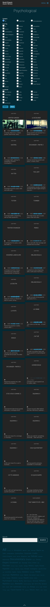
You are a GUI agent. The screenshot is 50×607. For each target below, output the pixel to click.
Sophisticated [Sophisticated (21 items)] (17, 587)
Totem (13, 200)
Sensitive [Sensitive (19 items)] (44, 584)
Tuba (5, 100)
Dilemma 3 (13, 421)
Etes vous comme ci (13, 393)
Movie (33, 59)
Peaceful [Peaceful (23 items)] (26, 578)
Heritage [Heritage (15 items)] (26, 565)
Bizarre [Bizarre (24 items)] (38, 550)
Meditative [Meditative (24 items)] (25, 572)
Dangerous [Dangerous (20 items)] (24, 556)
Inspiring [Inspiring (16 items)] (17, 569)
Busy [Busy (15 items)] (43, 550)
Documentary (7, 40)
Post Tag (5, 24)
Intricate (20, 53)
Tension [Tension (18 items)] (45, 587)
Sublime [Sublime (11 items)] (37, 587)
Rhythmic (20, 73)
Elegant (6, 42)
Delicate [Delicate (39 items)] (34, 556)
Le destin (13, 283)
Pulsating (34, 67)
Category (5, 18)
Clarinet (34, 92)
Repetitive (6, 73)
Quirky (5, 70)
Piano (19, 94)
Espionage (6, 45)
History (34, 48)
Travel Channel (35, 84)
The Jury (36, 172)
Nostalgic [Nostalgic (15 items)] (8, 578)
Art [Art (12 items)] (12, 550)
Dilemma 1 (13, 448)
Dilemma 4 (36, 393)
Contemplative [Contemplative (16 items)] (10, 553)
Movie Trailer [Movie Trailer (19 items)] (6, 575)
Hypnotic (20, 51)
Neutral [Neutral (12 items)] (37, 575)
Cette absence (13, 475)
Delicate (20, 37)
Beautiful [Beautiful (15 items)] (25, 550)
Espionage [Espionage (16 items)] (24, 562)
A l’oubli (14, 502)
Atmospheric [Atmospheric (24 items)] (18, 550)
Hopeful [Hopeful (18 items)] (37, 565)
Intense (6, 53)
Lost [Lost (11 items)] (3, 572)
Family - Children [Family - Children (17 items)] (32, 562)
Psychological (21, 67)
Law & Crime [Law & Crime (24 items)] (42, 569)
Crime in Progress (8, 34)
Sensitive (34, 75)
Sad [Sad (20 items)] (33, 584)
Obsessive (20, 64)
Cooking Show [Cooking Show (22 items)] (19, 553)
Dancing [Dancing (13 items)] (18, 556)
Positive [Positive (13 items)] (35, 578)
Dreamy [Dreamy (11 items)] (33, 559)
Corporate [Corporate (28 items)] (27, 553)
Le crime (36, 309)
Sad (5, 75)
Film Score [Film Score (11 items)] (13, 565)
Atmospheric (35, 26)
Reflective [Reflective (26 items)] (42, 581)
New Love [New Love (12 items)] (42, 575)
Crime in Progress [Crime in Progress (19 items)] (7, 556)
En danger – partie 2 (14, 366)
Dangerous (35, 34)
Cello (19, 92)
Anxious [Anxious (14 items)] (9, 550)
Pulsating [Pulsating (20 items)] (15, 581)
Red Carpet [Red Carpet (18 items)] (35, 581)
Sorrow (5, 81)
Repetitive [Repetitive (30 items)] (6, 583)
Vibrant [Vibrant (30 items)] (32, 590)
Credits (34, 31)
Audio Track (20, 21)
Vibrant (6, 86)
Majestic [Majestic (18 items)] (14, 572)
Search (5, 537)
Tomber (36, 200)
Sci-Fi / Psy (20, 75)
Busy (19, 29)
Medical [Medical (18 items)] (19, 572)
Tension (20, 84)
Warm (19, 86)
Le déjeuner (36, 118)
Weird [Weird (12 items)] (41, 590)
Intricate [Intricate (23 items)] (26, 569)
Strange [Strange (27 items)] (32, 587)
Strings (19, 97)
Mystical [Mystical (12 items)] (21, 575)
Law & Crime (7, 56)
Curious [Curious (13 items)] (14, 556)
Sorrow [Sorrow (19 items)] (24, 587)
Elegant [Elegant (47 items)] (6, 562)
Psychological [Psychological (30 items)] (7, 581)
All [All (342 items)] (4, 549)
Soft (19, 78)
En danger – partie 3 (36, 145)
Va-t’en (13, 173)
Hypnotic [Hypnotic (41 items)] (6, 568)
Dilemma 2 (36, 421)
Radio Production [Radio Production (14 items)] (28, 581)
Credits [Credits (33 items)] (34, 553)
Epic (33, 42)
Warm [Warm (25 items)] (37, 590)
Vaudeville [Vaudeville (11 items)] (27, 590)
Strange (34, 81)
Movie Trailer (7, 62)
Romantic (34, 73)
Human (5, 51)
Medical (34, 56)
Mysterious (20, 62)
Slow (5, 78)
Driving (34, 40)
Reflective (34, 70)
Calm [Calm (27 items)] (4, 553)
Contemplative (7, 31)
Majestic (20, 56)
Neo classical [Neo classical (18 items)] (32, 575)
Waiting (13, 145)
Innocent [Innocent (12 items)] (12, 569)
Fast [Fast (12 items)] (38, 562)
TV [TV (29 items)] (23, 590)
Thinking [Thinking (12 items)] (4, 590)
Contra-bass (7, 94)
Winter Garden (13, 118)
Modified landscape (13, 255)
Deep (5, 37)
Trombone (34, 97)
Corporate (20, 31)
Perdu (36, 228)
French (5, 48)
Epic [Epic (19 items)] (20, 562)
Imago (13, 338)
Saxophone (35, 94)
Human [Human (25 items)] (42, 566)
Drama (19, 40)
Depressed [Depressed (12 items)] (40, 556)
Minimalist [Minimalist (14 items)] (32, 572)
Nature (34, 62)
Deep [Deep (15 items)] (29, 556)
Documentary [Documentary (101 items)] (17, 559)
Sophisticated (35, 78)
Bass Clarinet (7, 92)
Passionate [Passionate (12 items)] (20, 578)
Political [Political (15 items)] (31, 578)
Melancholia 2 (36, 255)
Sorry (19, 81)
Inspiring (34, 51)
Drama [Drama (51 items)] (29, 559)
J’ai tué (36, 336)
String (5, 97)
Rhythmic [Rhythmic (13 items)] (12, 584)
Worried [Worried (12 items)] (45, 590)
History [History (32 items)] (31, 565)
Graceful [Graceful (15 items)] (21, 565)
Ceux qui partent (36, 448)
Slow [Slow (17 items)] (4, 587)
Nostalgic (6, 64)
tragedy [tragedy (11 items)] (8, 590)
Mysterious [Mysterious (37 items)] (15, 575)
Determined (35, 37)
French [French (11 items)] (16, 565)
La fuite (13, 311)
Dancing (20, 34)
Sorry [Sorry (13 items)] (28, 587)
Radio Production (22, 70)
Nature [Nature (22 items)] (26, 575)
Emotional (20, 42)
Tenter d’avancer (13, 228)
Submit (5, 106)
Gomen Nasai (36, 365)
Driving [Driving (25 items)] (38, 559)
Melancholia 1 (36, 282)
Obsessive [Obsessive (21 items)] (14, 578)
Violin (33, 100)
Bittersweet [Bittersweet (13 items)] (33, 550)
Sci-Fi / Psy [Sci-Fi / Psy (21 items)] (38, 584)
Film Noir (34, 45)
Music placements (36, 21)
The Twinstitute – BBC (36, 502)
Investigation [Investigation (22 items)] (34, 569)
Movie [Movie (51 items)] (37, 571)
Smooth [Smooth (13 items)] (7, 587)
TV (4, 84)
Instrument (5, 89)
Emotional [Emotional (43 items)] (14, 562)
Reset (12, 106)
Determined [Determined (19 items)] (6, 559)
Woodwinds (6, 103)
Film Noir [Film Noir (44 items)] (6, 565)
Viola (19, 100)
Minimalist (20, 59)
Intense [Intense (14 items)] (21, 569)
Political (6, 67)
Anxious (20, 26)
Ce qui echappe (36, 475)
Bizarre (5, 29)
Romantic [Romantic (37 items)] (19, 583)
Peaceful (34, 64)
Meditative (6, 59)
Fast (19, 45)
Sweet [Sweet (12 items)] (41, 587)
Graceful (20, 48)
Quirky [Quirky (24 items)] (21, 581)
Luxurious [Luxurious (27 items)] (8, 572)
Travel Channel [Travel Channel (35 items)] (16, 589)
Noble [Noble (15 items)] (4, 578)
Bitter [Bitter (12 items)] (29, 550)
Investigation (35, 53)
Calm (33, 29)
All (4, 21)
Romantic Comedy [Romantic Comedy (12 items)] (27, 584)
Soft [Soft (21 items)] (11, 587)
